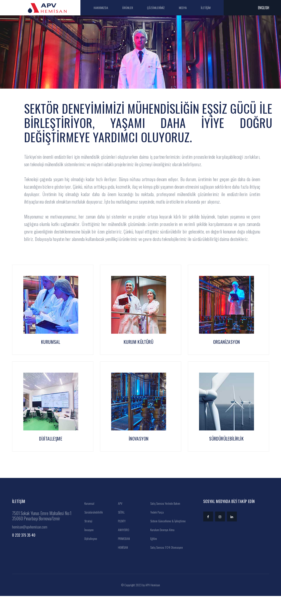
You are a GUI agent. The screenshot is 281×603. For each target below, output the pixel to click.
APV (118, 510)
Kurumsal (88, 510)
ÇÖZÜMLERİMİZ (160, 7)
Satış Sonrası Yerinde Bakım (163, 510)
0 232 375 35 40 (23, 542)
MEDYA (187, 7)
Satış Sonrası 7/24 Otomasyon (165, 554)
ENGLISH (263, 7)
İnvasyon (88, 536)
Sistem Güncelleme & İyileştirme (166, 528)
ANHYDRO (122, 536)
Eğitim (152, 545)
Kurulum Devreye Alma (160, 536)
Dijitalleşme (89, 545)
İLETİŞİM (210, 7)
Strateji (87, 528)
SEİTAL (120, 519)
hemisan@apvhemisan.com (29, 534)
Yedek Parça (155, 519)
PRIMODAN (122, 545)
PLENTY (120, 528)
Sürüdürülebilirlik (92, 519)
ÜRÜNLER (132, 7)
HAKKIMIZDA (105, 7)
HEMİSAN (121, 554)
